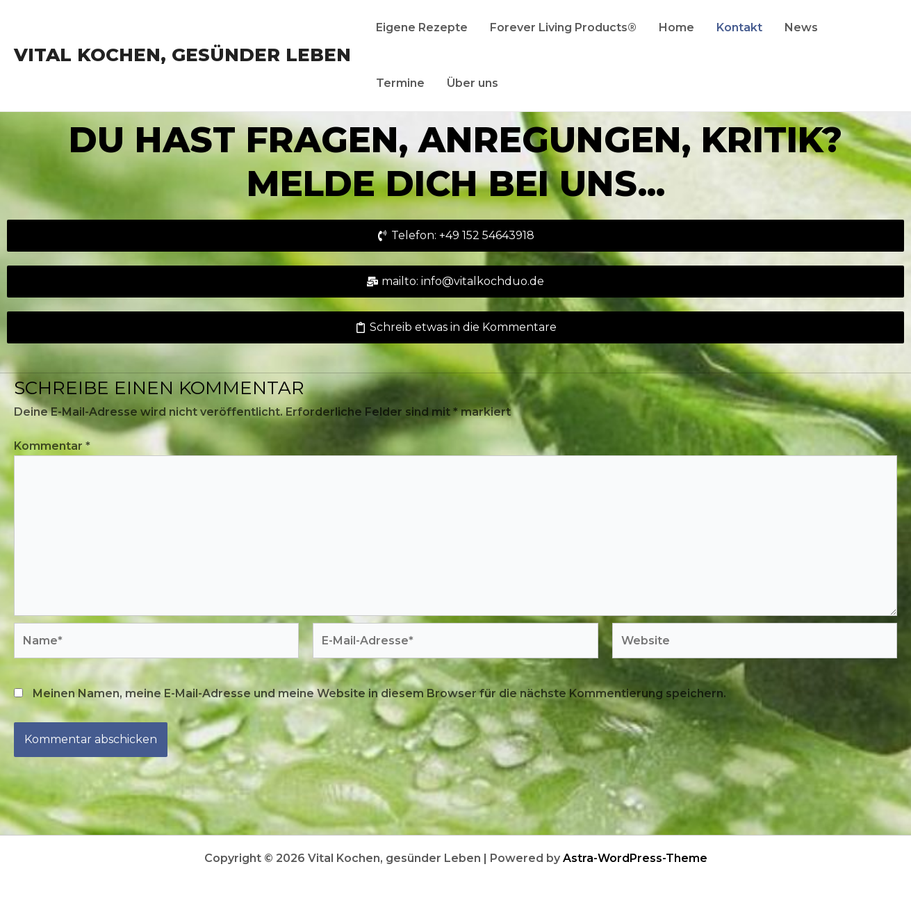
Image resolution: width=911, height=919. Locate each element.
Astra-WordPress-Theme (635, 858)
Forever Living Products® (563, 27)
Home (676, 27)
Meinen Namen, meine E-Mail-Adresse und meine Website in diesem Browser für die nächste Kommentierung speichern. (379, 693)
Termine (400, 83)
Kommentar (52, 446)
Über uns (472, 83)
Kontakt (739, 27)
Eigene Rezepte (422, 27)
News (801, 27)
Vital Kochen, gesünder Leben (182, 55)
